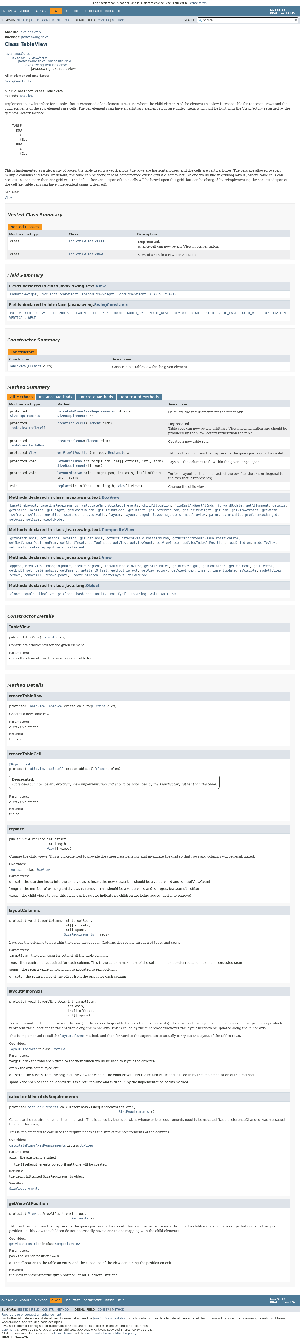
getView (119, 542)
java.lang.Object (18, 53)
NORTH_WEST (159, 313)
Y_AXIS (170, 294)
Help (120, 11)
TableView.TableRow (86, 254)
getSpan (221, 510)
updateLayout (113, 575)
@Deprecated (19, 764)
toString (138, 594)
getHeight (55, 510)
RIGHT (196, 313)
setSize (32, 519)
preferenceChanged (261, 515)
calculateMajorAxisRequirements (110, 505)
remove (15, 575)
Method (63, 20)
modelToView (195, 515)
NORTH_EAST (136, 313)
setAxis (15, 519)
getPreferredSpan (164, 510)
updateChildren (84, 575)
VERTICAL (16, 317)
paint (214, 515)
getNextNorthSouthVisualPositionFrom (205, 538)
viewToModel (53, 519)
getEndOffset (20, 570)
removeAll (32, 575)
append (15, 566)
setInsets (17, 547)
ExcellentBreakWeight (59, 294)
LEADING (81, 313)
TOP (266, 313)
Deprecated (92, 11)
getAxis (279, 505)
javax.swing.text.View (29, 57)
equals (29, 594)
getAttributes (156, 566)
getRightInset (72, 542)
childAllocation (156, 505)
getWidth (269, 510)
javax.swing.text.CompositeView (44, 61)
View (101, 286)
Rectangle (116, 452)
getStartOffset (94, 570)
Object (93, 585)
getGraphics (46, 570)
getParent (68, 570)
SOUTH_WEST (249, 313)
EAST (44, 313)
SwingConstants (18, 81)
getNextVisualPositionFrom (32, 542)
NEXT (106, 313)
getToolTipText (124, 570)
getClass (64, 594)
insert (203, 570)
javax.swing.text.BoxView (46, 65)
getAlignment (257, 505)
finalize (46, 594)
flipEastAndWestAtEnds (194, 505)
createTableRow (70, 441)
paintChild (231, 515)
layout (115, 515)
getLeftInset (91, 538)
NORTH (118, 313)
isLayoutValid (93, 515)
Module (25, 11)
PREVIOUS (180, 313)
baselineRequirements (59, 505)
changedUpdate (58, 566)
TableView (17, 366)
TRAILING (280, 313)
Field (35, 20)
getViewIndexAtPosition (203, 542)
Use (68, 11)
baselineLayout (23, 505)
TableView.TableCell (86, 241)
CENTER (31, 313)
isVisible (247, 570)
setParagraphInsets (47, 547)
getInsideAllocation (58, 538)
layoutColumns (69, 461)
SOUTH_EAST (227, 313)
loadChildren (239, 542)
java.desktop (30, 32)
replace (64, 486)
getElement (263, 566)
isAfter (15, 515)
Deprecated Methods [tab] (139, 397)
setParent (76, 547)
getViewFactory (154, 570)
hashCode (83, 594)
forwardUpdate (230, 505)
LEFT (95, 313)
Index (109, 11)
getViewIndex (167, 542)
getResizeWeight (197, 510)
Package (40, 11)
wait (153, 594)
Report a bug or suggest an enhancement (31, 1314)
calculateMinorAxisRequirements (85, 411)
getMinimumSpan (111, 510)
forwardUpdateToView (122, 566)
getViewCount (141, 542)
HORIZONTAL (61, 313)
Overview (9, 11)
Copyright (9, 1329)
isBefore (69, 515)
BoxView (26, 96)
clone (15, 594)
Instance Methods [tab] (55, 397)
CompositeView (118, 529)
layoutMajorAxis (167, 515)
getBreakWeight (185, 566)
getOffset (136, 510)
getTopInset (98, 542)
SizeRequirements (25, 416)
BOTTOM (15, 313)
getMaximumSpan (81, 510)
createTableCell (71, 423)
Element (34, 366)
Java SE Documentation (109, 1318)
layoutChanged (136, 515)
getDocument (239, 566)
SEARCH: (190, 20)
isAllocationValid (42, 515)
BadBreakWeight (23, 294)
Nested (22, 20)
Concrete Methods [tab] (96, 397)
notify (100, 594)
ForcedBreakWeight (98, 294)
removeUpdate (56, 575)
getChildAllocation (26, 510)
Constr (48, 20)
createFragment (87, 566)
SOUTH (209, 313)
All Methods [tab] (21, 397)
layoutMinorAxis (71, 473)
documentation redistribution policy (110, 1333)
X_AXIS (155, 294)
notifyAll (118, 594)
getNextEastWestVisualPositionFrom (137, 538)
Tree (77, 11)
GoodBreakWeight (132, 294)
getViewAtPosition (73, 452)
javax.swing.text (34, 37)
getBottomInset (23, 538)
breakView (33, 566)
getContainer (214, 566)
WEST (32, 317)
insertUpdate (224, 570)
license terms (198, 2)
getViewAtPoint (245, 510)
